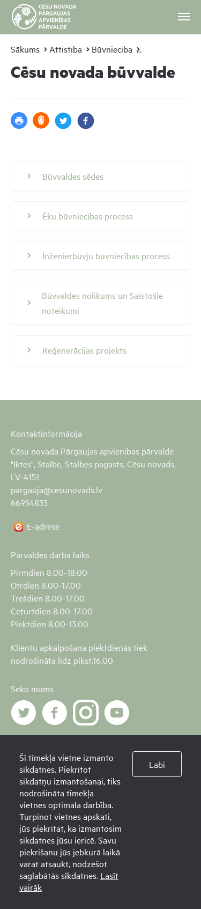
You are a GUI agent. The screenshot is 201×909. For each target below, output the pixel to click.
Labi (157, 764)
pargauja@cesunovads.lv (56, 489)
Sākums (25, 49)
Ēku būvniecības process (80, 215)
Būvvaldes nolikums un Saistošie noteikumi (95, 303)
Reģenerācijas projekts (76, 349)
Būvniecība (112, 49)
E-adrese (43, 526)
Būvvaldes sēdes (65, 176)
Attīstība (65, 49)
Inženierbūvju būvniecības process (98, 255)
